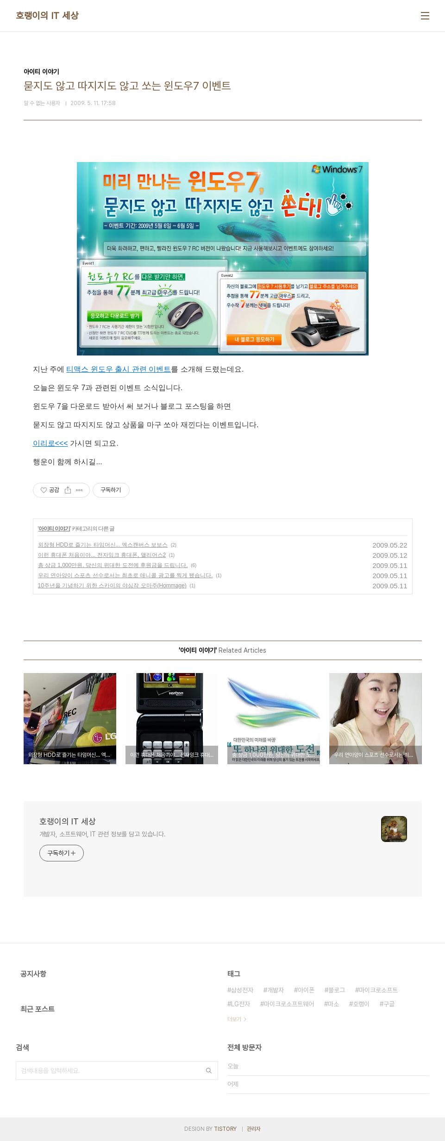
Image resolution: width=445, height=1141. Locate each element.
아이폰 (306, 990)
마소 (333, 1004)
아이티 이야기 (54, 528)
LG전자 (240, 1004)
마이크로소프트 (378, 990)
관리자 (254, 1129)
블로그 (336, 990)
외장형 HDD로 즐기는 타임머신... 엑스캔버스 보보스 (103, 545)
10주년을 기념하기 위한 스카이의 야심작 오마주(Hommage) (112, 585)
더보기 (234, 1019)
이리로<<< (50, 443)
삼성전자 (242, 990)
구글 (389, 1004)
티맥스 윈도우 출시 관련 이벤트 (118, 369)
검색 (209, 1070)
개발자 (275, 990)
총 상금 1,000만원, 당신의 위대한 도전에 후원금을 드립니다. (113, 565)
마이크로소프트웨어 (289, 1004)
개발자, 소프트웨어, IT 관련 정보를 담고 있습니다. (102, 834)
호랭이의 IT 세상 (47, 15)
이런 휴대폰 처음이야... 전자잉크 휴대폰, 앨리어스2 (102, 555)
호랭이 (361, 1004)
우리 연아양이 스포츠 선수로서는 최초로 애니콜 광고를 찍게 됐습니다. (125, 575)
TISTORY (225, 1129)
